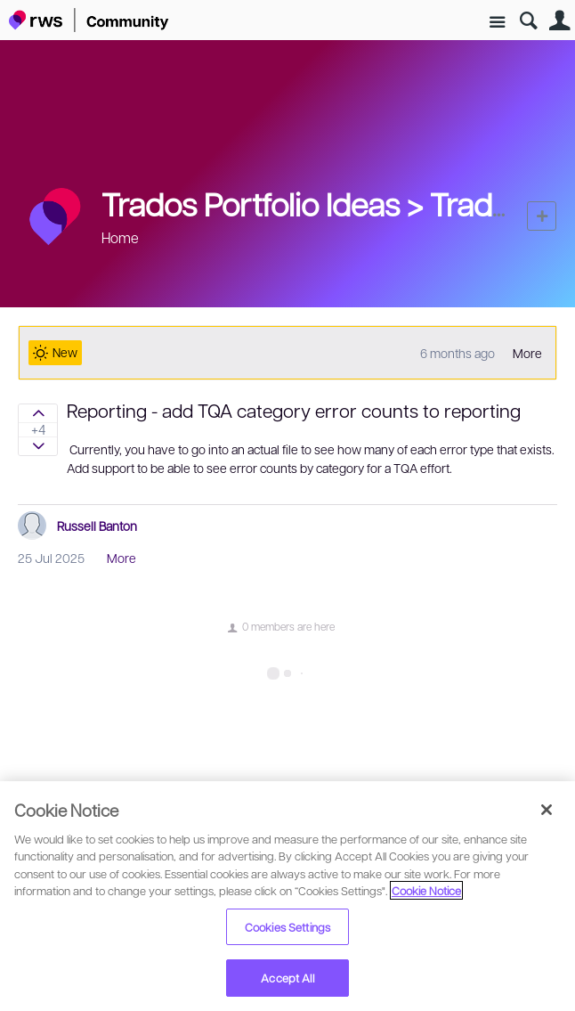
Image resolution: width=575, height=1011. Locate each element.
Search (528, 21)
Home (120, 237)
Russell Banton (97, 526)
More (527, 353)
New (541, 216)
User (559, 21)
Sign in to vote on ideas (38, 413)
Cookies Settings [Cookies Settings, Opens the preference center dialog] (287, 926)
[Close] (546, 809)
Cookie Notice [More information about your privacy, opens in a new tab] (426, 890)
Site (497, 22)
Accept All (287, 977)
